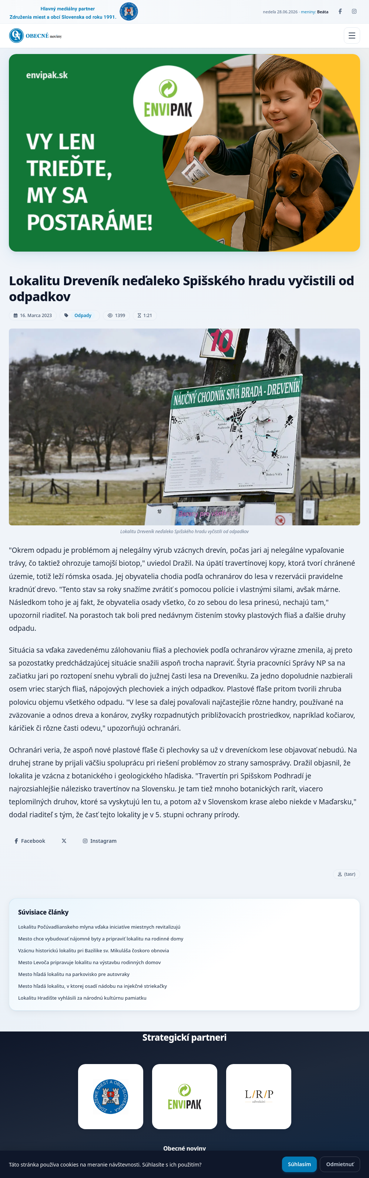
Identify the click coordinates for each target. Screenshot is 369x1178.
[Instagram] (354, 11)
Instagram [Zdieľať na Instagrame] (100, 840)
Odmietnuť (340, 1164)
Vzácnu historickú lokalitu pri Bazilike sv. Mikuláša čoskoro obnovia (93, 950)
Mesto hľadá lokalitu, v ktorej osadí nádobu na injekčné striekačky (92, 986)
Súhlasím (299, 1164)
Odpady (82, 315)
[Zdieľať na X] (64, 841)
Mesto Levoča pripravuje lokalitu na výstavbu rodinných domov (89, 962)
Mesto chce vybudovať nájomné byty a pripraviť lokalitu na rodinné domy (100, 938)
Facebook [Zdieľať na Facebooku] (30, 840)
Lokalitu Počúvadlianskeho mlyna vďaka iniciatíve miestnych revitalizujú (99, 926)
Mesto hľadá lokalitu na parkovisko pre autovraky (74, 974)
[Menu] (352, 35)
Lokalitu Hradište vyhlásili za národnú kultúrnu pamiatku (82, 997)
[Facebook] (340, 11)
